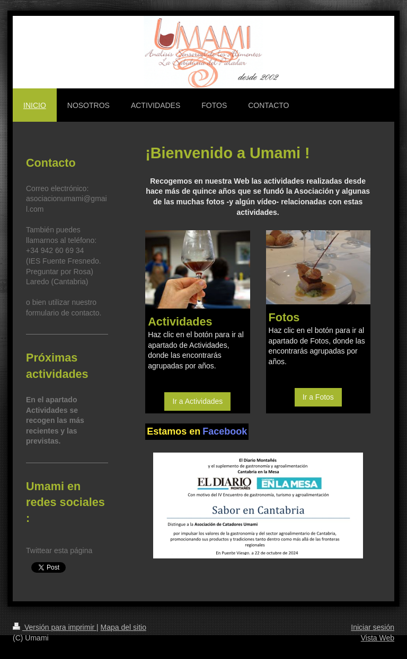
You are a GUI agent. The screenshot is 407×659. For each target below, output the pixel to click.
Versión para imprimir (54, 627)
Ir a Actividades (197, 401)
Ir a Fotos (318, 397)
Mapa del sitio (123, 627)
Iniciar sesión (372, 627)
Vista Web (377, 638)
